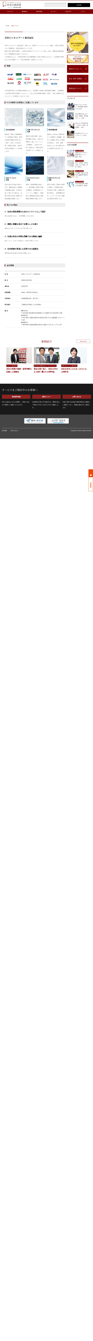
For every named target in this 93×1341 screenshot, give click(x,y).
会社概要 (4, 430)
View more (83, 341)
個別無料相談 (90, 473)
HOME (7, 25)
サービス (10, 11)
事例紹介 (25, 11)
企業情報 (78, 5)
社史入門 (68, 11)
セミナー (54, 11)
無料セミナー (46, 396)
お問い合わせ (91, 484)
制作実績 (39, 11)
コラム (83, 11)
